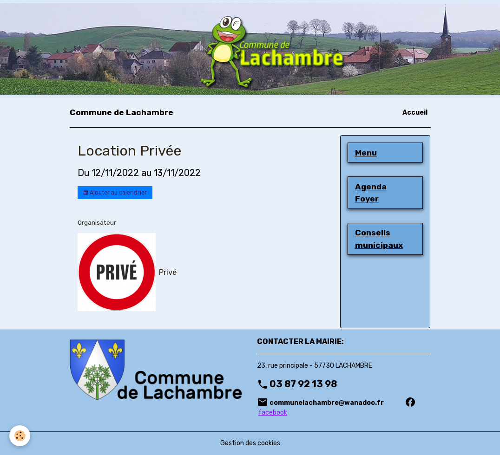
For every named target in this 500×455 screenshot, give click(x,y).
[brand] (121, 112)
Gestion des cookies (250, 443)
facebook (272, 412)
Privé (168, 272)
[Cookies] (19, 435)
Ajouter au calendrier (115, 192)
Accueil (415, 113)
